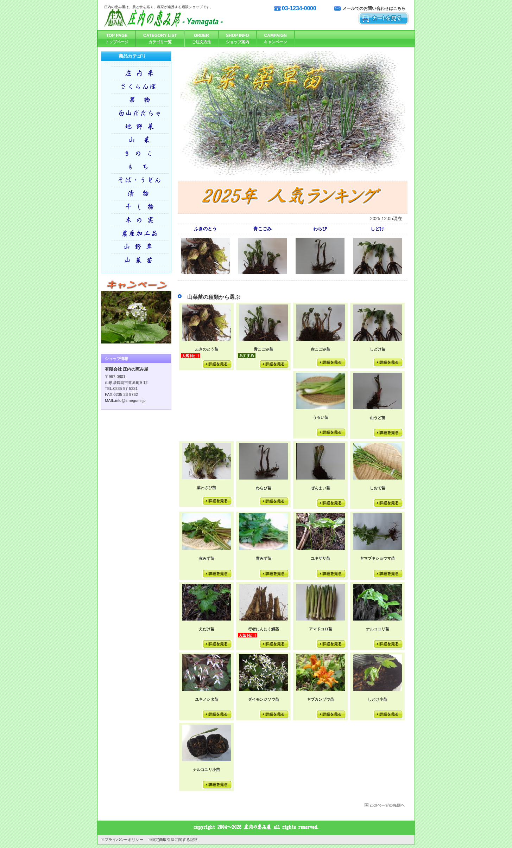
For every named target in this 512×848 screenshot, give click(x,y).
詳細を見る (217, 364)
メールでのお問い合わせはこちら (374, 8)
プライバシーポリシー (124, 839)
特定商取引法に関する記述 (174, 839)
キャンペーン (136, 311)
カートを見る (383, 18)
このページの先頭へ (384, 805)
